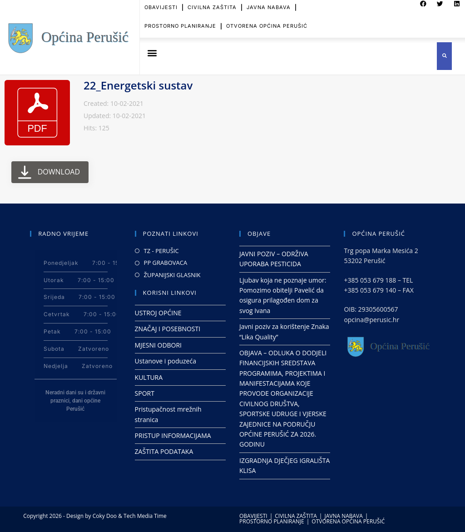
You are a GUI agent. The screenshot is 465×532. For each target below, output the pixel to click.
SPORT (144, 393)
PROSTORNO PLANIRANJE (180, 20)
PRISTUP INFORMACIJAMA (173, 435)
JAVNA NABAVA (343, 516)
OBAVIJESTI (253, 516)
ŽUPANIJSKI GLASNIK (172, 275)
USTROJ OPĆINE (158, 312)
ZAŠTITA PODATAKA (164, 451)
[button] (151, 52)
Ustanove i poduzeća (165, 361)
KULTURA (149, 377)
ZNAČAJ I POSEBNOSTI (168, 328)
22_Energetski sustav (138, 85)
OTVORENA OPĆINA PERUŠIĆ (266, 20)
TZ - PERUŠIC (161, 251)
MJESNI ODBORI (158, 345)
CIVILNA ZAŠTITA (296, 516)
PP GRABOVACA (166, 263)
